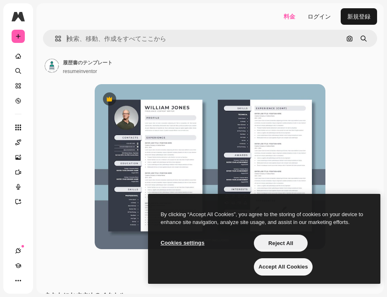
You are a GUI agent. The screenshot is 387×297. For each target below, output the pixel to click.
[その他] (18, 280)
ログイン (319, 16)
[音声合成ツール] (22, 186)
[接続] (18, 250)
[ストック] (18, 85)
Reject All (280, 243)
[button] (54, 38)
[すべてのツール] (18, 127)
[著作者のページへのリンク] (52, 66)
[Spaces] (22, 142)
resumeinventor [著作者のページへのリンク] (80, 71)
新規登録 (358, 16)
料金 (289, 16)
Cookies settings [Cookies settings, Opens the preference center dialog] (182, 243)
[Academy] (18, 265)
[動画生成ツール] (22, 172)
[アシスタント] (22, 201)
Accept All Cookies (283, 267)
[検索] (18, 71)
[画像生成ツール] (22, 157)
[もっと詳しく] (18, 100)
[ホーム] (18, 56)
